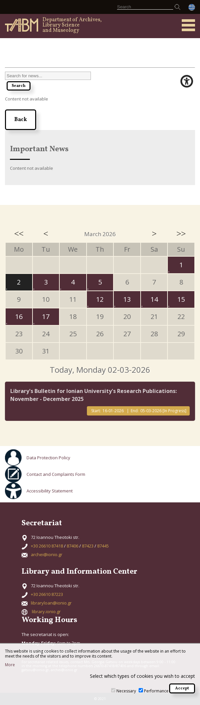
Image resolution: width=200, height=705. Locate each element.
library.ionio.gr (46, 611)
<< (19, 233)
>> (181, 233)
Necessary (126, 691)
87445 (103, 546)
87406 (72, 546)
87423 (88, 546)
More (10, 665)
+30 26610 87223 (47, 594)
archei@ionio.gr (46, 554)
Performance (156, 691)
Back (20, 119)
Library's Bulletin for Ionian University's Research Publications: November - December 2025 (93, 395)
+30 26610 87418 (47, 546)
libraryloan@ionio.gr (51, 603)
